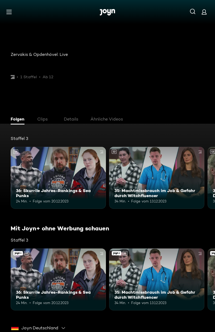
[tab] (19, 119)
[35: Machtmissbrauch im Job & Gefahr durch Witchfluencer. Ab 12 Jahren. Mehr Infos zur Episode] (156, 178)
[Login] (204, 11)
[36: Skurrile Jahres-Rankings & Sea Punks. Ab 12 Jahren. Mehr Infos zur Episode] (58, 178)
